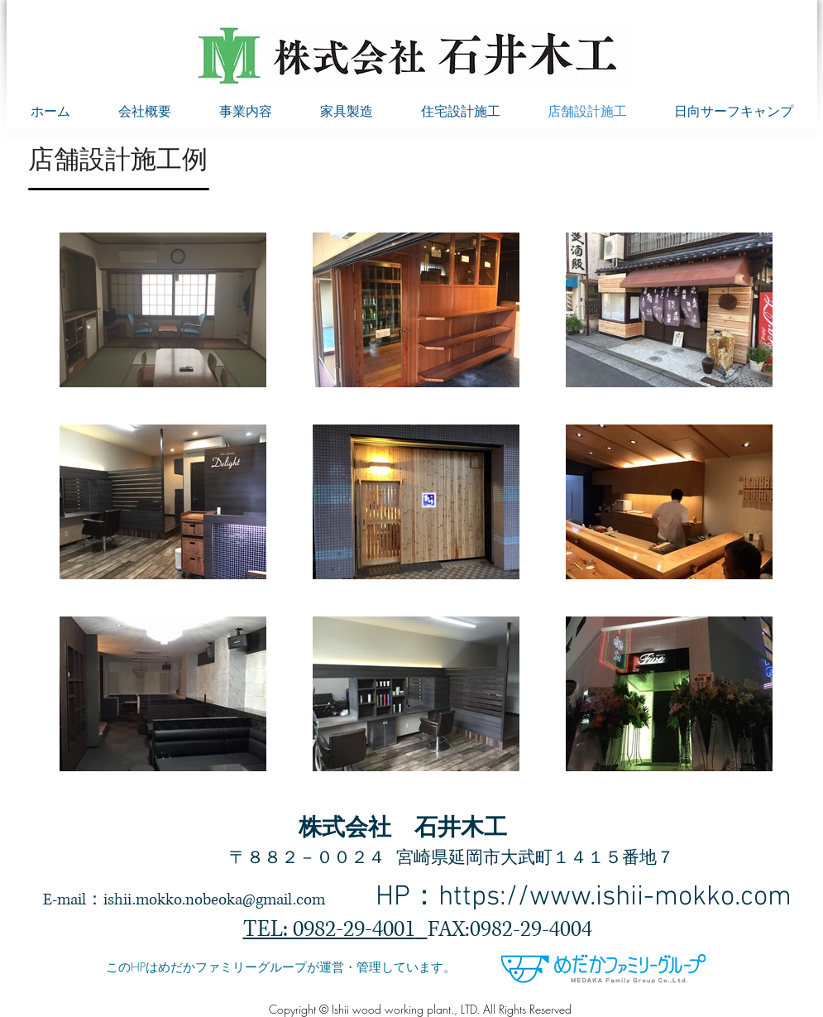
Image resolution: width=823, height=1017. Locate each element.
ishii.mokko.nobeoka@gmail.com (214, 900)
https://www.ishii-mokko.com (615, 897)
